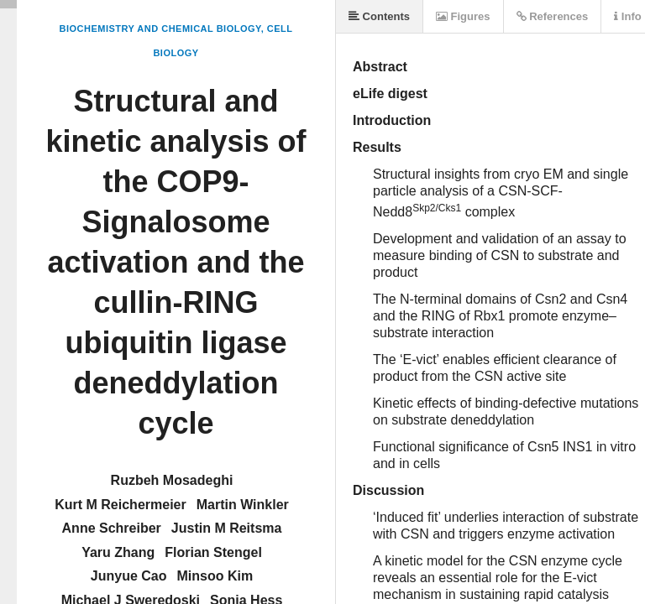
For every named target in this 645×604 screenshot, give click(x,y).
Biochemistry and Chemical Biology (159, 28)
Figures (463, 16)
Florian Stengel (213, 552)
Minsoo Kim (215, 576)
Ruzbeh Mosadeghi (172, 480)
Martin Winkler (243, 504)
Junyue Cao (129, 576)
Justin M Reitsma (226, 528)
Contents (379, 16)
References (553, 16)
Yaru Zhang (118, 552)
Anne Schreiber (111, 528)
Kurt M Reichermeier (120, 504)
